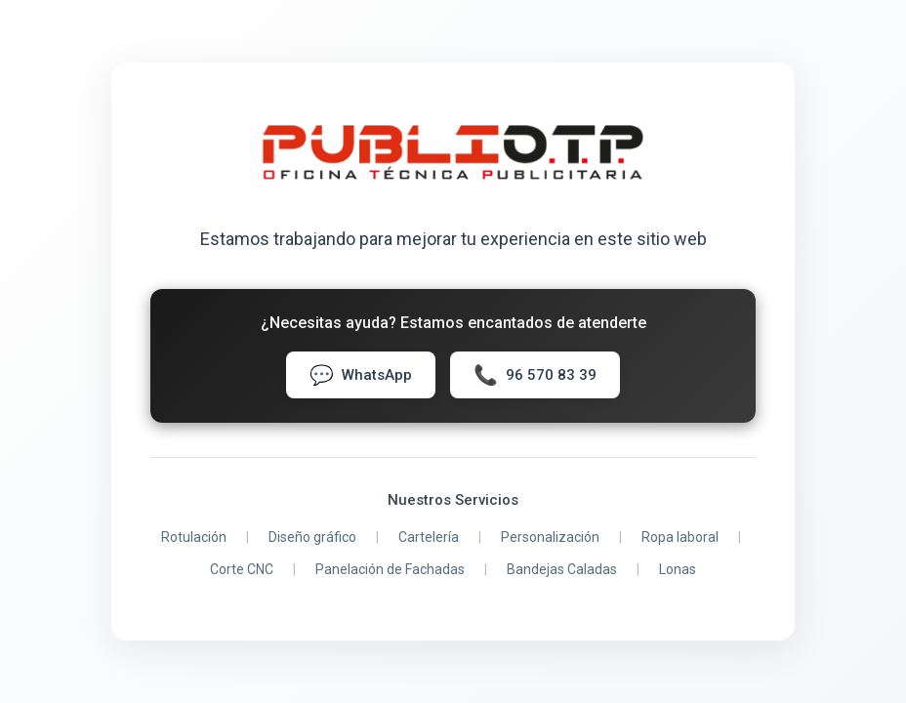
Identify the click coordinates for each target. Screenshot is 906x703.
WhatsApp (360, 375)
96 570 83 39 (535, 375)
